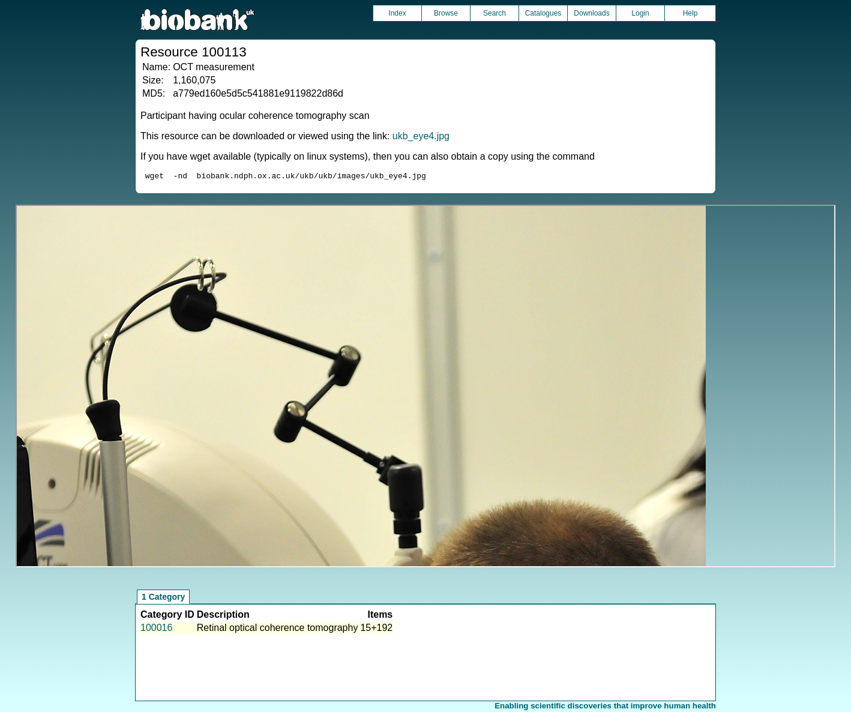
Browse (446, 13)
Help (690, 13)
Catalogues (543, 13)
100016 (156, 629)
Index (397, 13)
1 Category (163, 598)
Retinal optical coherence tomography (277, 629)
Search (494, 13)
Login (640, 13)
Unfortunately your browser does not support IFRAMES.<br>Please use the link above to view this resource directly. (425, 388)
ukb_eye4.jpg (421, 136)
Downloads (591, 13)
